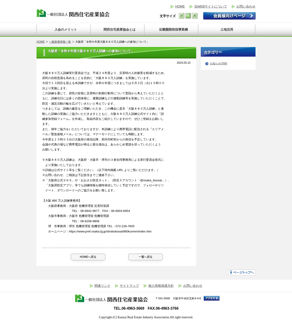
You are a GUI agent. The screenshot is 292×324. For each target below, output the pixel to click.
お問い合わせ (246, 6)
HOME (180, 6)
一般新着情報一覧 (60, 41)
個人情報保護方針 (161, 285)
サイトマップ (129, 285)
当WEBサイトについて (210, 6)
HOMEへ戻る (88, 256)
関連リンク (102, 285)
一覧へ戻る (145, 256)
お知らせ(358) (218, 63)
